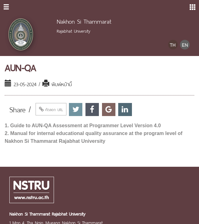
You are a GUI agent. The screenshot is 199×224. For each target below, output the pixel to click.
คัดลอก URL (51, 109)
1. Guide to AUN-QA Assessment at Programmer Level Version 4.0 (83, 125)
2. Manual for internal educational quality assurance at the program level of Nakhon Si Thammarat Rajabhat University (93, 137)
